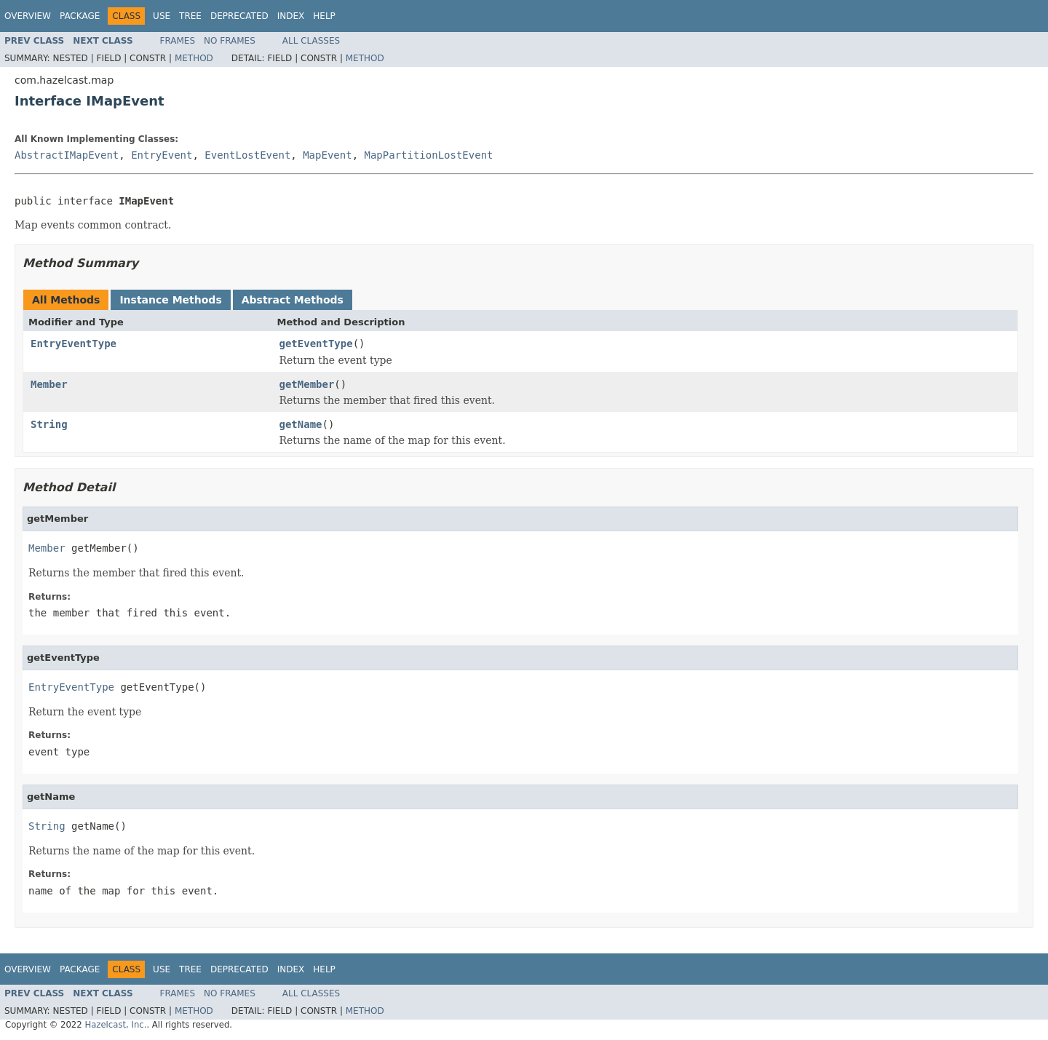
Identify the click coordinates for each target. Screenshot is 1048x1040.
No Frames (229, 41)
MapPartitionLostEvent (428, 155)
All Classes (311, 41)
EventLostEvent (247, 155)
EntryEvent (161, 155)
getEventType (316, 343)
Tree (190, 16)
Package (80, 16)
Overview (27, 16)
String (49, 424)
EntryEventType (73, 343)
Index (291, 16)
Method (194, 58)
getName (300, 424)
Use (161, 16)
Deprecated (239, 16)
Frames (178, 41)
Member (49, 384)
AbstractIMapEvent (67, 155)
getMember (307, 384)
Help (324, 16)
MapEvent (327, 155)
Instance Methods (170, 300)
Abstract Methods (293, 300)
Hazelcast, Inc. (115, 1025)
